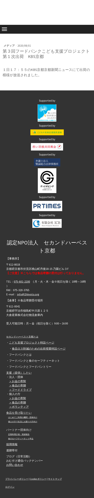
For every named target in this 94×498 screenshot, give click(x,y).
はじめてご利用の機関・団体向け (22, 417)
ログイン (9, 486)
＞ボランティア (19, 406)
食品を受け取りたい (19, 412)
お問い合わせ (14, 465)
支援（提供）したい (19, 372)
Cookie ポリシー (38, 478)
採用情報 (11, 444)
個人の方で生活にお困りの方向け (22, 421)
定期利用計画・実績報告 (19, 434)
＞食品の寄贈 (17, 385)
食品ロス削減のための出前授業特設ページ (39, 348)
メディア (9, 45)
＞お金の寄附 (17, 381)
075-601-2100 (22, 281)
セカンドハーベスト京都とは (22, 336)
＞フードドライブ (20, 389)
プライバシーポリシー (16, 478)
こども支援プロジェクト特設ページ (31, 342)
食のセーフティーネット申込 (20, 438)
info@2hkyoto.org (28, 294)
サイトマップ (55, 478)
